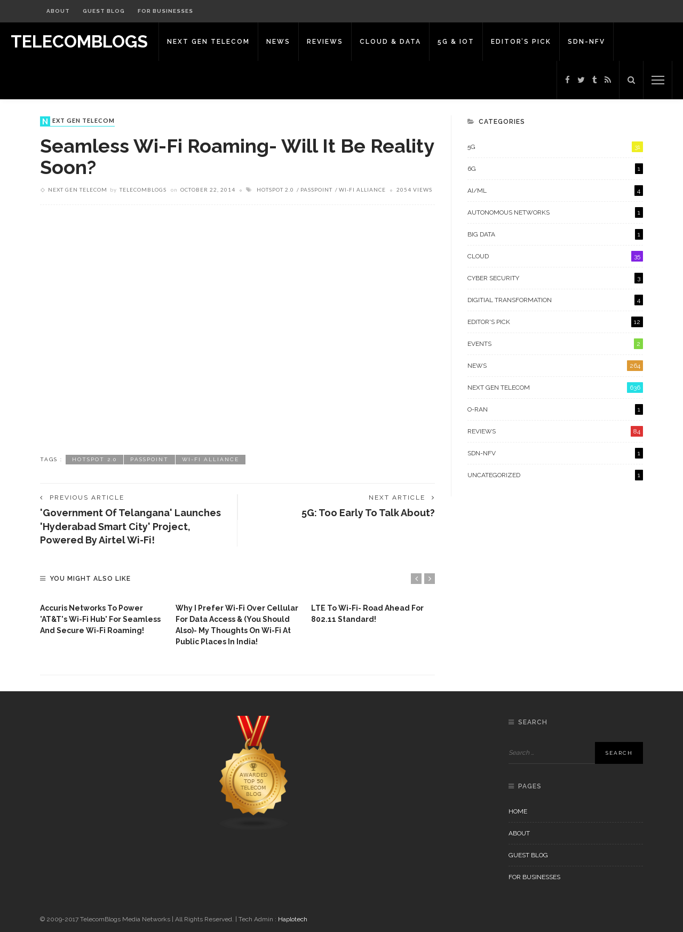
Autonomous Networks (555, 212)
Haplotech (292, 919)
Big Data (555, 234)
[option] (102, 616)
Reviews (325, 41)
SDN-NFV (586, 41)
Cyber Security (555, 278)
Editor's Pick (555, 322)
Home (518, 811)
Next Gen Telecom (208, 41)
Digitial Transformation (555, 300)
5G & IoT (456, 41)
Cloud (555, 256)
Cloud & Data (390, 41)
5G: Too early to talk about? (368, 512)
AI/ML (555, 190)
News (278, 41)
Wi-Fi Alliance (362, 189)
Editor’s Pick (521, 41)
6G (555, 168)
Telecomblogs (143, 189)
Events (555, 343)
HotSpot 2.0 (275, 189)
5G (555, 146)
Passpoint (316, 189)
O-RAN (555, 409)
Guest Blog (104, 11)
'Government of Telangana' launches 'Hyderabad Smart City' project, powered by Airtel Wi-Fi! (130, 526)
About (58, 11)
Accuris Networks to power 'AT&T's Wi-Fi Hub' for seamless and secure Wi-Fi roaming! (100, 619)
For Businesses (165, 11)
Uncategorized (555, 475)
